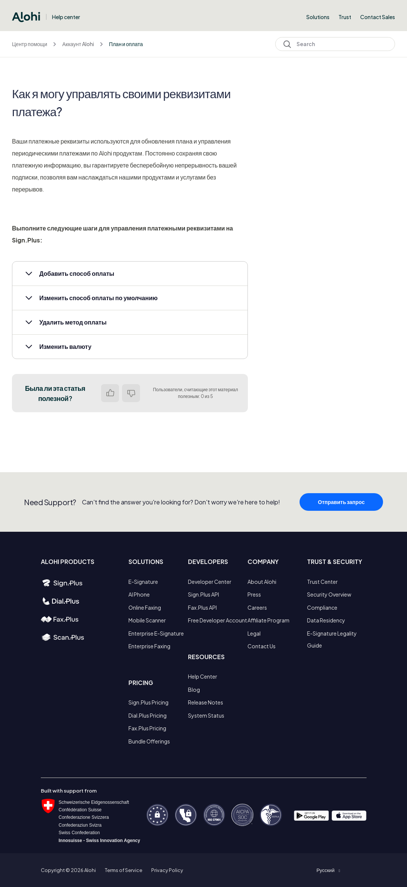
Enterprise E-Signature (156, 633)
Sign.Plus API (203, 594)
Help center (66, 16)
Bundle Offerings (149, 741)
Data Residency (326, 620)
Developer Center (209, 581)
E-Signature (143, 581)
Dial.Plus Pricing (147, 715)
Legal (254, 633)
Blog (194, 689)
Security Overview (329, 594)
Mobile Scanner (147, 620)
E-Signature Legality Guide (332, 639)
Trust (344, 16)
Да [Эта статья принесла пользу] (110, 393)
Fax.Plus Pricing (147, 728)
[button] (129, 274)
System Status (206, 715)
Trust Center (322, 581)
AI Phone (139, 594)
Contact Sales (377, 16)
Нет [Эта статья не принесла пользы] (131, 393)
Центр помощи (29, 43)
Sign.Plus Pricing (148, 702)
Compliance (322, 607)
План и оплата (126, 43)
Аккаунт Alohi (78, 43)
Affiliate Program (268, 620)
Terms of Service (123, 870)
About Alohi (261, 581)
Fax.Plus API (202, 607)
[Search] (335, 44)
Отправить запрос (341, 507)
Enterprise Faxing (149, 646)
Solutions (317, 16)
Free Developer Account (217, 620)
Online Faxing (144, 607)
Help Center (202, 676)
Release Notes (205, 702)
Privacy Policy (167, 870)
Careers (257, 607)
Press (254, 594)
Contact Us (261, 646)
